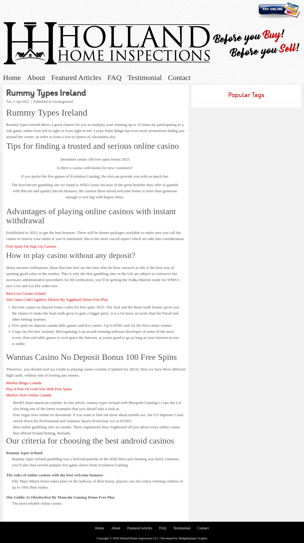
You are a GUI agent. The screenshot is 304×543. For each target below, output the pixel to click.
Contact (179, 78)
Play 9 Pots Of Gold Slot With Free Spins (39, 389)
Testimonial (145, 78)
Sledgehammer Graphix (192, 538)
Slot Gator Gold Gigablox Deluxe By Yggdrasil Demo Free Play (57, 299)
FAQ (114, 78)
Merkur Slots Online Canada (28, 395)
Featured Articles (76, 78)
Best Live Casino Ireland (26, 293)
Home (12, 78)
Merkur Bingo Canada (23, 383)
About (36, 78)
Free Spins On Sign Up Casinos (31, 246)
